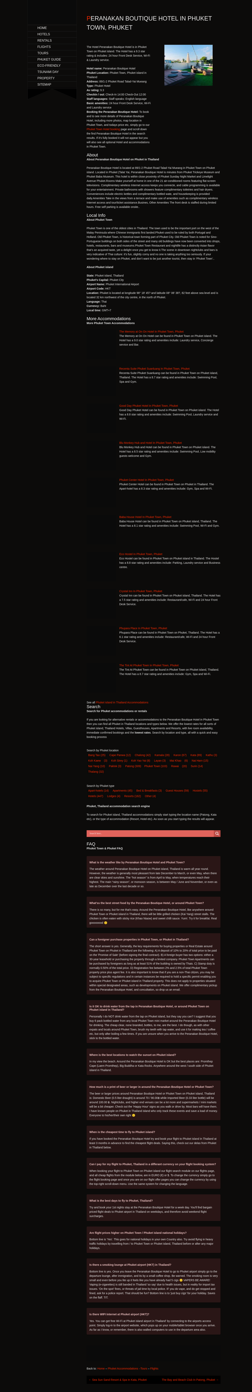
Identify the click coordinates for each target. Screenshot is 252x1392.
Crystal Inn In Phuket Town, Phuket (140, 591)
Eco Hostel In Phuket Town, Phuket (140, 554)
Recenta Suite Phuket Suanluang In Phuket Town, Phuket (154, 368)
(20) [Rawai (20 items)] (184, 766)
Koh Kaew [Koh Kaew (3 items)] (94, 760)
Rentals (44, 40)
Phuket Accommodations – (124, 1368)
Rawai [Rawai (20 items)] (175, 766)
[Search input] (151, 833)
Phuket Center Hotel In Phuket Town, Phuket (146, 479)
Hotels (43, 34)
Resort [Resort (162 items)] (132, 796)
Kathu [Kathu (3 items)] (211, 755)
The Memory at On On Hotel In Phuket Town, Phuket (151, 331)
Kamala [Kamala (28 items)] (162, 755)
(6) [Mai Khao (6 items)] (186, 760)
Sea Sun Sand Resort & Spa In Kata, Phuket (118, 1379)
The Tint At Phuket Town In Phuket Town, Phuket (149, 665)
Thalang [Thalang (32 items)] (96, 771)
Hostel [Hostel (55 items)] (200, 790)
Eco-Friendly (49, 65)
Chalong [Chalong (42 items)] (143, 755)
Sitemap (44, 84)
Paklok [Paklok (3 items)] (115, 766)
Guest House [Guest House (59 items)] (177, 790)
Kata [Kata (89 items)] (196, 755)
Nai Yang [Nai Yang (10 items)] (96, 766)
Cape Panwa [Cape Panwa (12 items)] (120, 755)
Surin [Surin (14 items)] (197, 766)
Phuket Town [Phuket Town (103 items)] (155, 766)
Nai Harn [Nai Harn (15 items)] (200, 760)
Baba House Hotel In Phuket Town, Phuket (145, 517)
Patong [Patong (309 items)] (133, 766)
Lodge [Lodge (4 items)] (113, 796)
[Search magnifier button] (217, 833)
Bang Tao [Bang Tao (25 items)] (97, 755)
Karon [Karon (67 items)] (179, 755)
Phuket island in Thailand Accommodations (122, 702)
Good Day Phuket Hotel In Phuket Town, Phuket (148, 405)
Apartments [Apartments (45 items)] (122, 790)
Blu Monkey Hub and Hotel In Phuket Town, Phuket (150, 442)
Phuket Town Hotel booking (103, 129)
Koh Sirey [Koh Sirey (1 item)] (119, 760)
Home (42, 28)
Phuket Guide (49, 59)
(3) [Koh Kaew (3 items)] (105, 760)
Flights (44, 47)
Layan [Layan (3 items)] (160, 760)
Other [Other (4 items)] (150, 796)
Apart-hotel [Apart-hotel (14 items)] (98, 790)
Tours (42, 53)
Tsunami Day (48, 72)
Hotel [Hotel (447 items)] (95, 796)
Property (46, 78)
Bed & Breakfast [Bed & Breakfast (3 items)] (149, 790)
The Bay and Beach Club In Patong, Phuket (190, 1379)
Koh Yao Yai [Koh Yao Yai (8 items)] (140, 760)
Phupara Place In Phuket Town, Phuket (143, 628)
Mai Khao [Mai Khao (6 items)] (175, 760)
